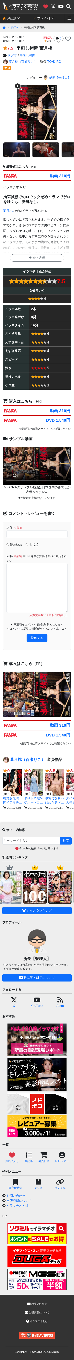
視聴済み (14, 545)
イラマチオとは (17, 1205)
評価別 (9, 18)
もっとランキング (37, 910)
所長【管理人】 (57, 78)
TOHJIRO (54, 61)
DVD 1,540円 (58, 420)
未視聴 (32, 545)
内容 (36, 558)
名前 (14, 527)
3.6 (47, 39)
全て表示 (37, 257)
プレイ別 (41, 18)
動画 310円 (60, 176)
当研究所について (19, 1200)
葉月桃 (8, 210)
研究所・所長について (37, 977)
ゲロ (7, 68)
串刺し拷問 (27, 55)
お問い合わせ (15, 1195)
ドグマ (14, 27)
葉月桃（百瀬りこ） (20, 61)
